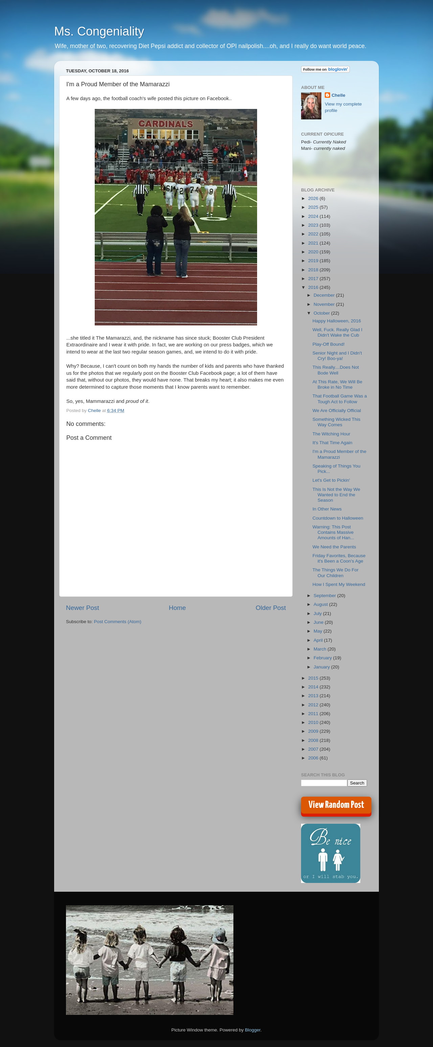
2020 (314, 251)
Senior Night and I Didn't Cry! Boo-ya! (337, 355)
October (322, 313)
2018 (314, 269)
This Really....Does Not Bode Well (336, 370)
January (322, 666)
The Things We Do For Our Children (336, 572)
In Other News (327, 508)
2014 (314, 686)
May (318, 631)
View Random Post (336, 805)
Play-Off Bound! (329, 344)
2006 (314, 757)
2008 (314, 740)
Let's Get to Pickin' (331, 480)
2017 (314, 278)
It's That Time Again (332, 442)
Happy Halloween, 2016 (337, 320)
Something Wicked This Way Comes (337, 422)
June (319, 622)
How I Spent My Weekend (339, 584)
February (323, 657)
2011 (314, 713)
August (321, 604)
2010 (314, 722)
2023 (314, 225)
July (318, 613)
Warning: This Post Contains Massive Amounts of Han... (333, 532)
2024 (314, 216)
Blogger (252, 1029)
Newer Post (82, 607)
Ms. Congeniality (99, 31)
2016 (314, 287)
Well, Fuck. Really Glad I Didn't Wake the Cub (338, 332)
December (325, 295)
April (319, 640)
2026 (314, 198)
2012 (314, 704)
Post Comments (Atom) (117, 621)
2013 (314, 695)
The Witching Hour (331, 433)
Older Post (271, 607)
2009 (314, 731)
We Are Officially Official (337, 410)
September (325, 595)
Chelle (338, 95)
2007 (314, 749)
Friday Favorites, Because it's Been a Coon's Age (339, 558)
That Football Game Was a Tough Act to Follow (340, 398)
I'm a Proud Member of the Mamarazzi (339, 454)
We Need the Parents (334, 546)
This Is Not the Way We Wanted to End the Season (336, 495)
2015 (314, 678)
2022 (314, 233)
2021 (314, 243)
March (320, 649)
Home (177, 607)
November (325, 304)
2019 (314, 260)
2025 (314, 207)
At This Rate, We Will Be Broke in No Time (337, 384)
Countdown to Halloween (338, 518)
